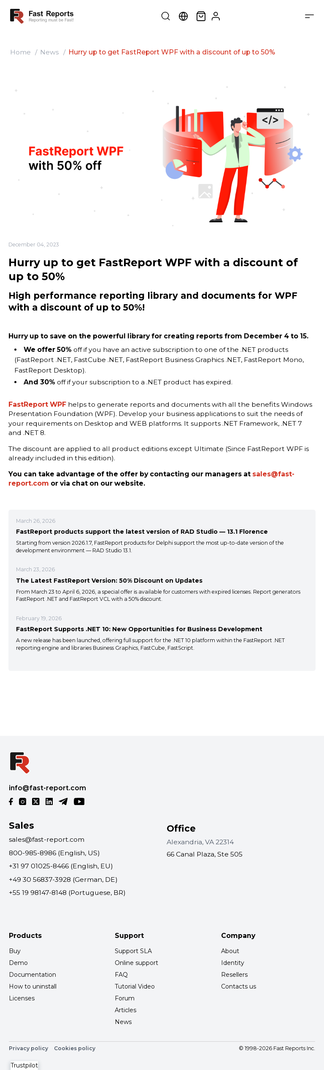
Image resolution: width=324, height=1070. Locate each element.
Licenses (22, 998)
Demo (18, 963)
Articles (125, 1010)
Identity (232, 963)
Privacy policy (28, 1048)
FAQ (121, 974)
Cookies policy (74, 1048)
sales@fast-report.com (46, 839)
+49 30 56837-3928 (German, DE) (63, 879)
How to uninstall (33, 986)
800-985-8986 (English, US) (54, 853)
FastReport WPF (37, 404)
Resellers (234, 974)
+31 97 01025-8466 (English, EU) (61, 866)
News (49, 52)
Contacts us (238, 986)
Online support (136, 963)
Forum (125, 998)
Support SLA (133, 951)
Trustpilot (24, 1065)
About (230, 951)
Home (20, 52)
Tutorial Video (135, 986)
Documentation (32, 974)
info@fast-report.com (47, 788)
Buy (15, 951)
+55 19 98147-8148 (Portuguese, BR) (67, 893)
